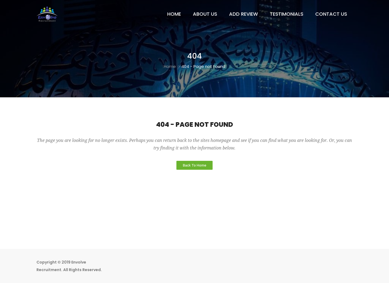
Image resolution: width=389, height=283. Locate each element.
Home (170, 66)
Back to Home (194, 165)
